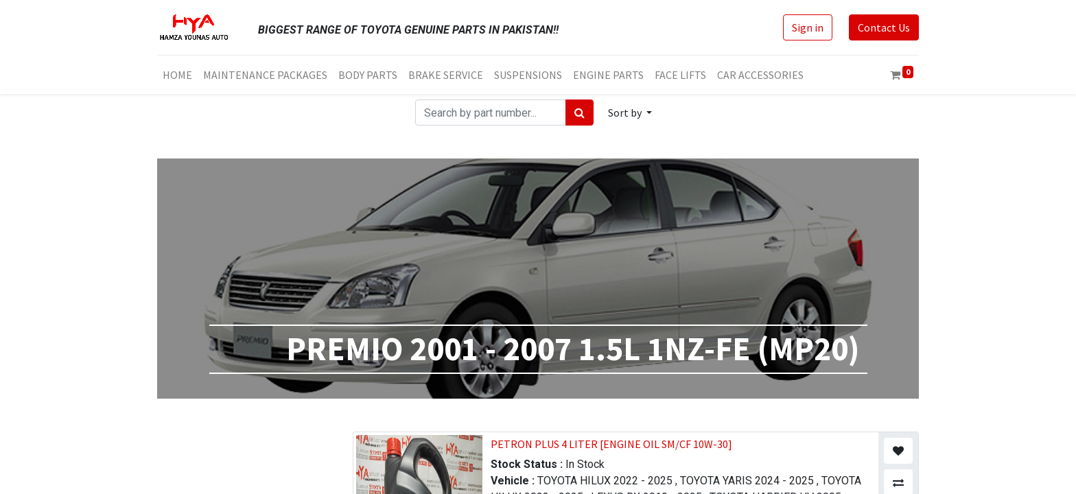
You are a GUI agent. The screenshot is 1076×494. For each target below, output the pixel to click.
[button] (630, 112)
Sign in (807, 27)
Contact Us (884, 27)
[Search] (579, 112)
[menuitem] (177, 75)
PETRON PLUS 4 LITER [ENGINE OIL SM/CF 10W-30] (611, 444)
